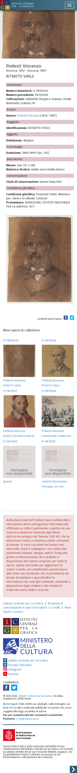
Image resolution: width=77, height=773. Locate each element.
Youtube (11, 674)
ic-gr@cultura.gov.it (27, 718)
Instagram (12, 669)
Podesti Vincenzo (28, 115)
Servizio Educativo (17, 665)
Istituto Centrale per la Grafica (23, 603)
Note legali (10, 703)
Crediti (56, 607)
